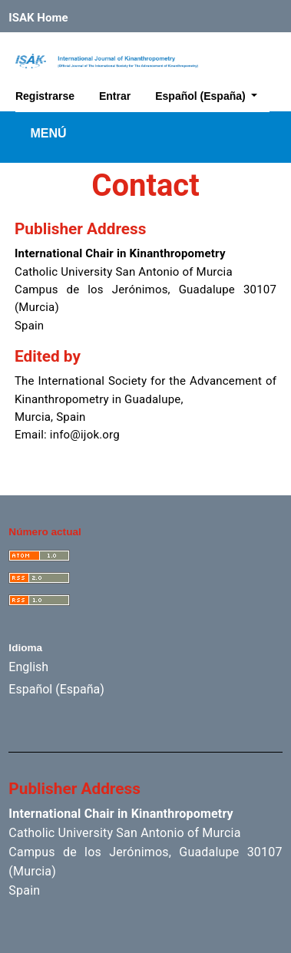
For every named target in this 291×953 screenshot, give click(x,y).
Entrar (115, 96)
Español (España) (212, 94)
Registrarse (44, 96)
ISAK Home (38, 18)
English (28, 667)
